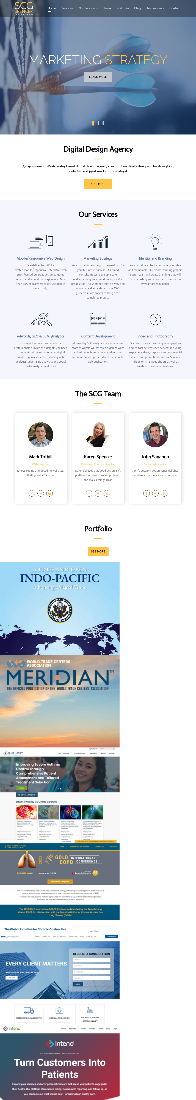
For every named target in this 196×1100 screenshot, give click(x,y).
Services (67, 8)
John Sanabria (155, 456)
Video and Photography (155, 336)
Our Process (88, 8)
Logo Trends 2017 (144, 951)
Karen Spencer (98, 456)
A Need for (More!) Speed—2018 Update (38, 953)
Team (107, 8)
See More (98, 551)
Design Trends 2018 (89, 951)
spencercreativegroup (96, 1096)
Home (52, 8)
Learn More (98, 77)
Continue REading (33, 997)
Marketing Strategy (98, 258)
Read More (98, 184)
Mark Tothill (40, 456)
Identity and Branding (155, 258)
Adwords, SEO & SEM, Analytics (40, 336)
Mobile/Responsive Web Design (41, 258)
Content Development (98, 336)
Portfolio (123, 8)
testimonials (155, 8)
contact (175, 8)
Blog (137, 8)
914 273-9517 (36, 1051)
